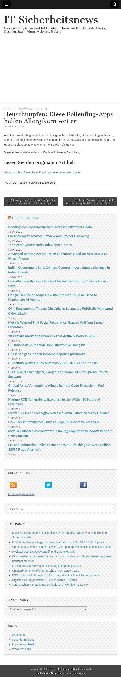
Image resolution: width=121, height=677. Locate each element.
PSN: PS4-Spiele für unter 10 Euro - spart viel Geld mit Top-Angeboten (56, 575)
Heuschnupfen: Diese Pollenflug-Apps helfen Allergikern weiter (42, 172)
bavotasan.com (77, 673)
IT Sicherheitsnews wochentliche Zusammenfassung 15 (46, 565)
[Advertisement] (60, 75)
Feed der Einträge (23, 639)
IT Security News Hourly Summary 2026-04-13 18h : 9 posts (52, 363)
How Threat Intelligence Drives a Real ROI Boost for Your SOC (54, 422)
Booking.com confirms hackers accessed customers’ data (50, 227)
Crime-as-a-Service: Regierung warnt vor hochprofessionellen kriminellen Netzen (62, 546)
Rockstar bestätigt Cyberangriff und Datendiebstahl (43, 551)
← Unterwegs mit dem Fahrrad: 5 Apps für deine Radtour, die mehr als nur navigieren (31, 202)
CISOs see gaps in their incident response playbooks (46, 354)
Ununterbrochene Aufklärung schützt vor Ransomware (45, 570)
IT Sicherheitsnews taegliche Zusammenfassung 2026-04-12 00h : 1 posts (58, 542)
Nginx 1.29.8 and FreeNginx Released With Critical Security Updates (58, 413)
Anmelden (18, 634)
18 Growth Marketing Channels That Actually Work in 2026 (52, 336)
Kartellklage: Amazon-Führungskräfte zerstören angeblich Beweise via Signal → (90, 202)
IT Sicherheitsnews (51, 20)
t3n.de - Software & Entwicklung (28, 109)
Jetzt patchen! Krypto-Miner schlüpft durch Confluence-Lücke (50, 584)
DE (5, 109)
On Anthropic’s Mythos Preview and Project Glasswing (48, 236)
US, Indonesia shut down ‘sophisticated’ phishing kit (46, 345)
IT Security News (26, 218)
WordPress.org (21, 649)
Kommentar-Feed (23, 644)
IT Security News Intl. (21, 494)
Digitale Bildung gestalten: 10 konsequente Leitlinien (44, 580)
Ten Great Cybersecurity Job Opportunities (40, 245)
